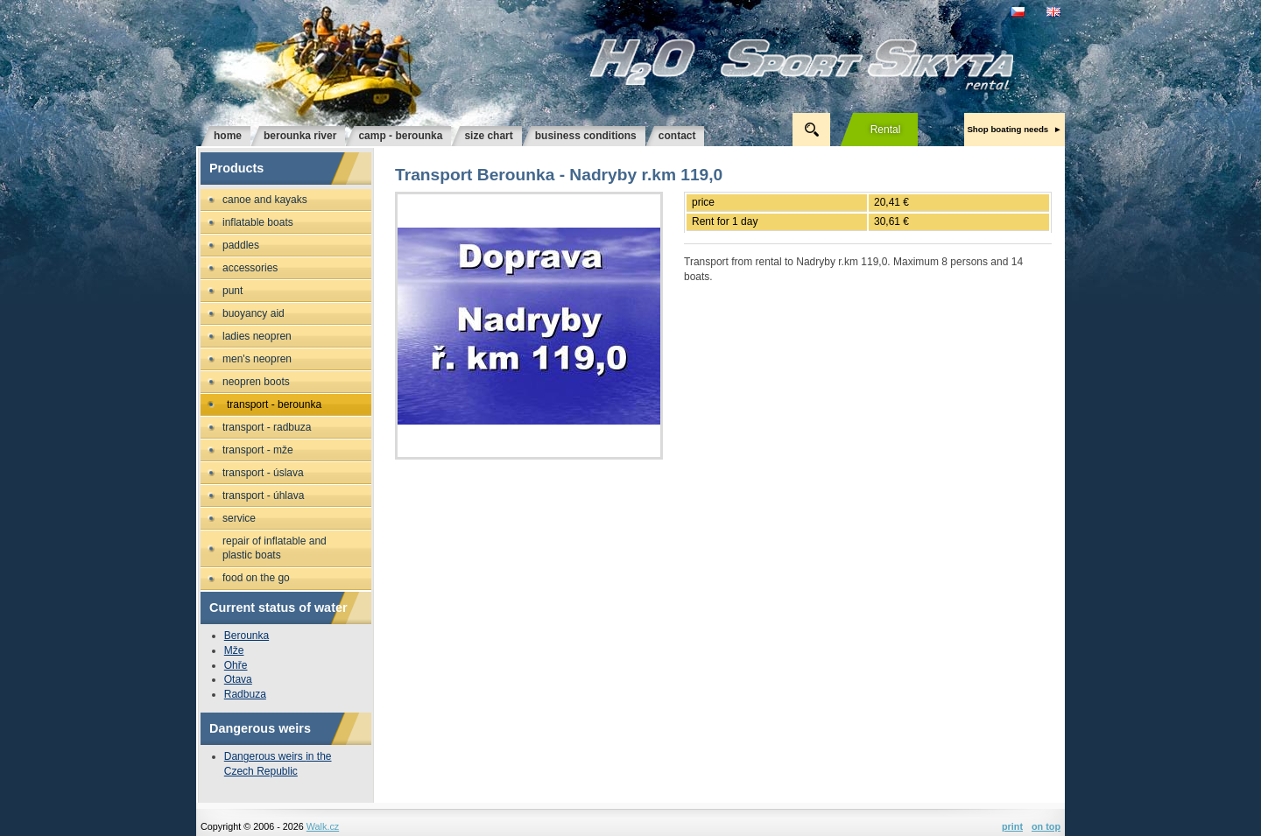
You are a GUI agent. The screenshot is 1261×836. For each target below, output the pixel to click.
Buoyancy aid (253, 313)
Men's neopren (257, 359)
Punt (232, 291)
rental (885, 129)
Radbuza (245, 694)
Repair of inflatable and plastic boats (274, 548)
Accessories (250, 268)
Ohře (236, 665)
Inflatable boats (257, 222)
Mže (234, 650)
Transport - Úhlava (263, 495)
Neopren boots (256, 382)
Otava (238, 679)
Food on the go (256, 578)
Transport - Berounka (274, 404)
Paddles (240, 245)
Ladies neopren (257, 336)
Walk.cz (322, 826)
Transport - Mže (257, 450)
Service (239, 518)
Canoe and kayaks (264, 199)
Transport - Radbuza (266, 427)
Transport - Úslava (263, 473)
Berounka (246, 635)
